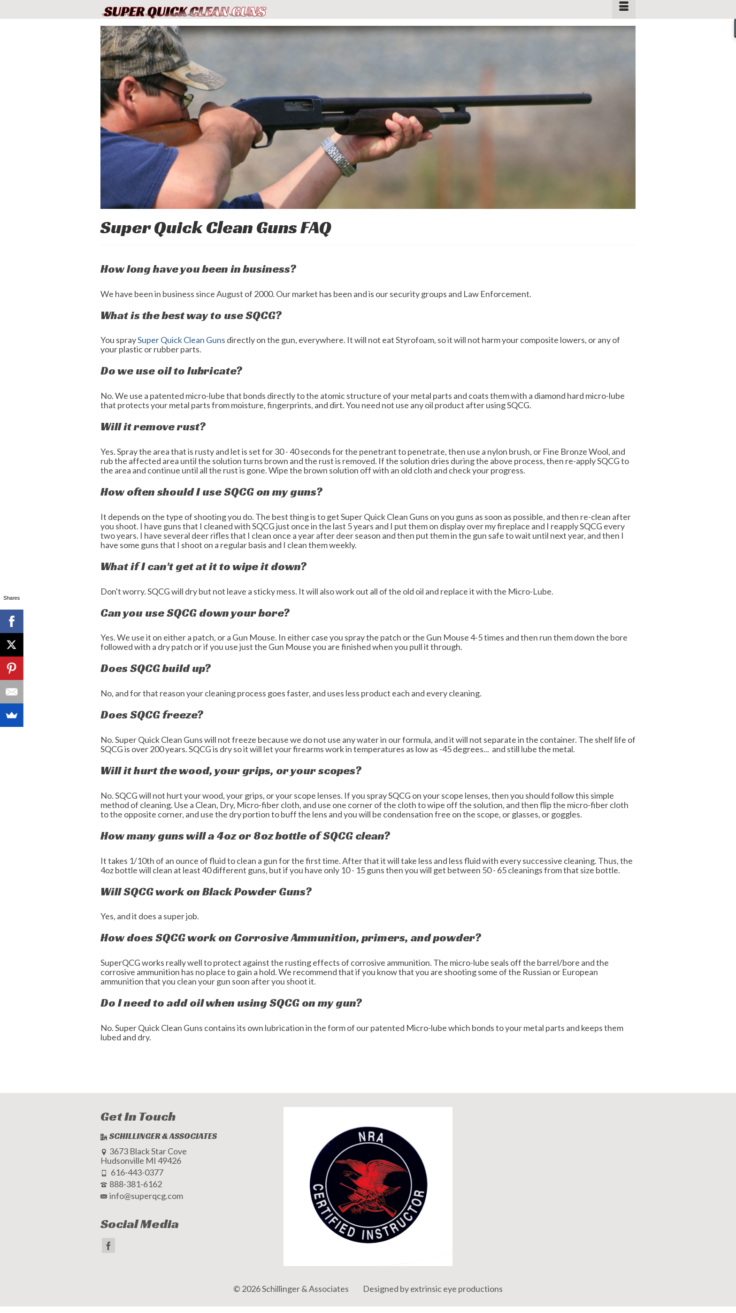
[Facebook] (108, 1245)
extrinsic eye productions (456, 1288)
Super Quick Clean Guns (181, 340)
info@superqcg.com (141, 1196)
